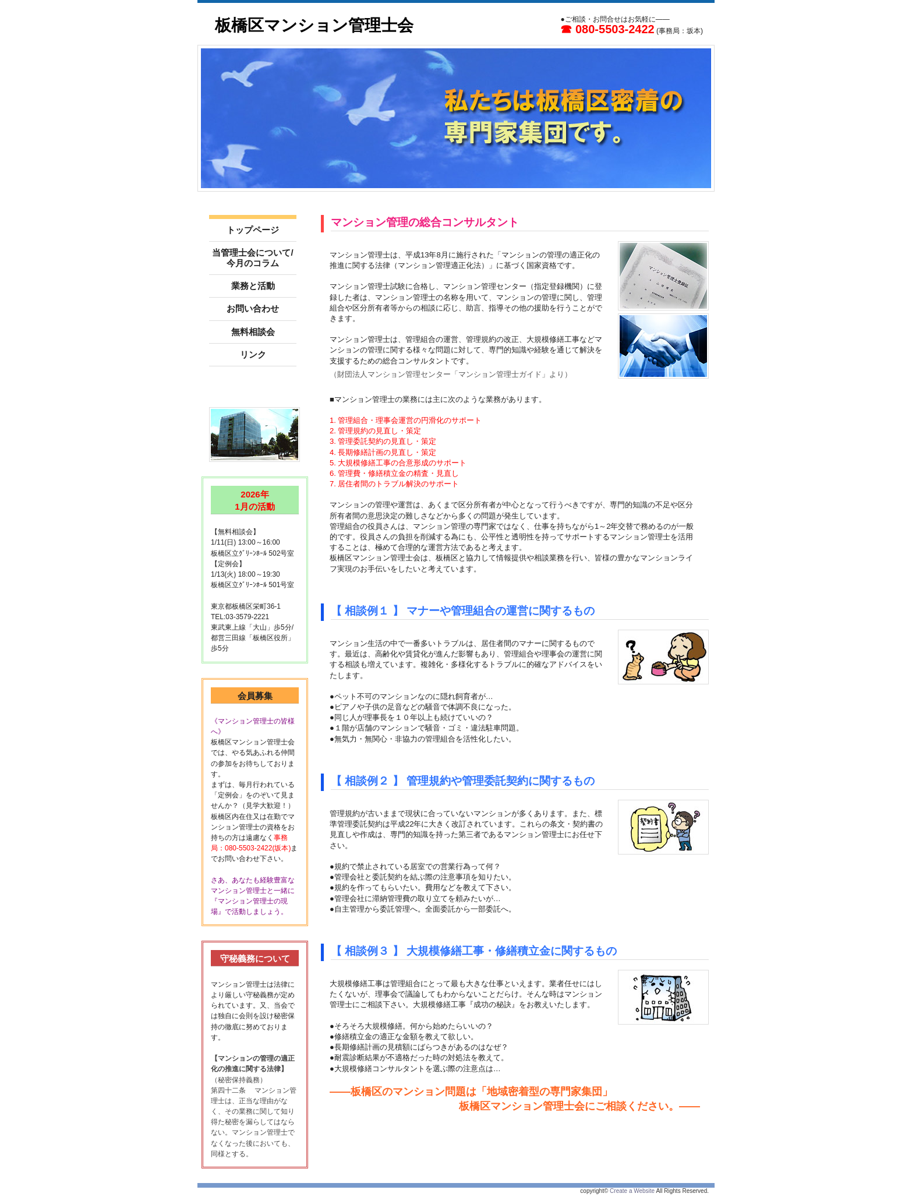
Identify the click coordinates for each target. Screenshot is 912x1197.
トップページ (253, 230)
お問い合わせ (253, 308)
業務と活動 (253, 286)
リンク (253, 354)
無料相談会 (253, 332)
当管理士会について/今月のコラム (252, 258)
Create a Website (632, 1191)
